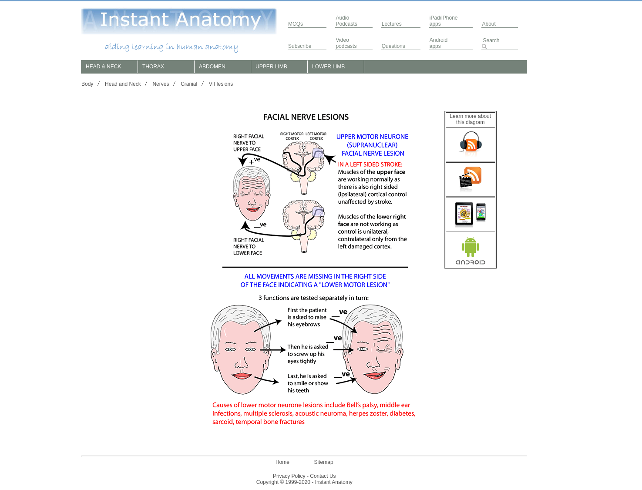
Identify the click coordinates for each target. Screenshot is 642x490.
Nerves (160, 84)
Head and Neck (123, 84)
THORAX (153, 67)
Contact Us (323, 476)
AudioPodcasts (346, 21)
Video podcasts (346, 43)
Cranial (189, 84)
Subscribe (299, 46)
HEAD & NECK (103, 67)
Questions (393, 46)
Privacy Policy (289, 476)
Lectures (392, 24)
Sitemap (323, 462)
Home (282, 462)
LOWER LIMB (328, 67)
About (488, 24)
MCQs (295, 24)
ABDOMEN (212, 67)
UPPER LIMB (271, 67)
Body (87, 84)
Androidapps (438, 43)
